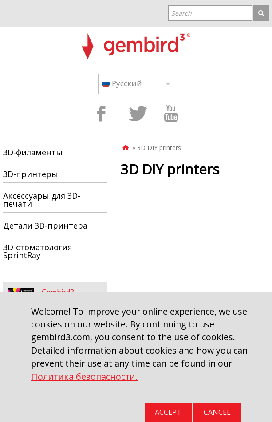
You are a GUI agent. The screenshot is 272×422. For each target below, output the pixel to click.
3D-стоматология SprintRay (37, 251)
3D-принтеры (30, 174)
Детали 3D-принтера (45, 225)
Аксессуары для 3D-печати (41, 199)
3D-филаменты (33, 152)
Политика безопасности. (84, 377)
